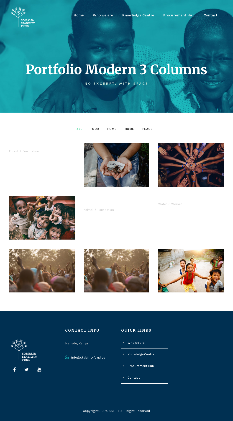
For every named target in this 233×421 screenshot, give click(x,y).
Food (93, 129)
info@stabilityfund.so (86, 357)
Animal (89, 210)
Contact (211, 15)
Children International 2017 (186, 198)
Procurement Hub (179, 15)
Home (79, 15)
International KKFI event (34, 146)
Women (176, 204)
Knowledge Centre (139, 15)
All (77, 129)
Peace (149, 129)
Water (162, 204)
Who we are (104, 15)
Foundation (30, 151)
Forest (13, 151)
